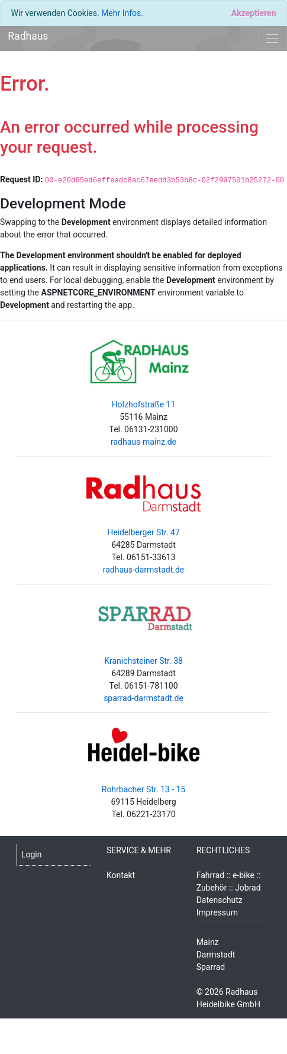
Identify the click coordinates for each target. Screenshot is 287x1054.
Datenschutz (219, 900)
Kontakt (121, 875)
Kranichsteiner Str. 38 (143, 661)
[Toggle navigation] (272, 38)
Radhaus (28, 36)
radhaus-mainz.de (143, 441)
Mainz (207, 942)
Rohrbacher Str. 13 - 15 (143, 789)
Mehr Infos (121, 13)
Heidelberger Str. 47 (143, 532)
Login (31, 854)
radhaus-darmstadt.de (144, 569)
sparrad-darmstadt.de (143, 698)
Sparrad (210, 967)
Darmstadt (216, 954)
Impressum (217, 912)
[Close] (253, 13)
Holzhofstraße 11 (144, 404)
